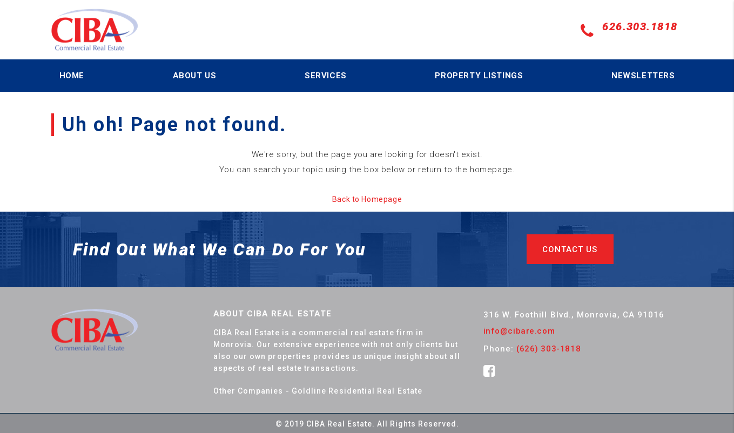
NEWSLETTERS (643, 75)
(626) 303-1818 (548, 349)
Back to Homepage (367, 199)
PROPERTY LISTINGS (479, 75)
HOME (71, 75)
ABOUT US (195, 75)
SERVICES (326, 75)
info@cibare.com (519, 331)
